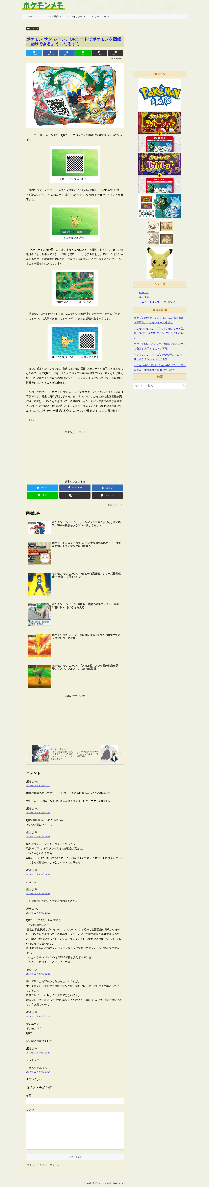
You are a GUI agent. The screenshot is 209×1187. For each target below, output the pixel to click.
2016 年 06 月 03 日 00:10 (38, 786)
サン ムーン (32, 28)
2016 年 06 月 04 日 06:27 (38, 1017)
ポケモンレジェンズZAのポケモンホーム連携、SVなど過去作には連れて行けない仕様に (159, 333)
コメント (31, 1110)
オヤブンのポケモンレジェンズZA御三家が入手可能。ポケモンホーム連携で (159, 320)
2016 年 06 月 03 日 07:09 (38, 875)
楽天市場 (144, 297)
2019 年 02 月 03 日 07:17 (38, 1072)
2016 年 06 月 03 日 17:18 (38, 913)
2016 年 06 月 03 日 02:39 (38, 813)
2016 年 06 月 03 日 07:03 (38, 837)
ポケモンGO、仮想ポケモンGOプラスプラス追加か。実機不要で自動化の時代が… (160, 367)
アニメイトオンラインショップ (157, 301)
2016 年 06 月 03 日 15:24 (38, 894)
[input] (159, 386)
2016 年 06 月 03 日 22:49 (38, 974)
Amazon (144, 292)
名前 (28, 1096)
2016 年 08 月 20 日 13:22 (38, 1053)
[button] (183, 385)
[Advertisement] (75, 455)
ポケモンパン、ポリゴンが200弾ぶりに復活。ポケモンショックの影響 (158, 357)
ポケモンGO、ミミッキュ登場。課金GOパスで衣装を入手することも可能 (160, 346)
